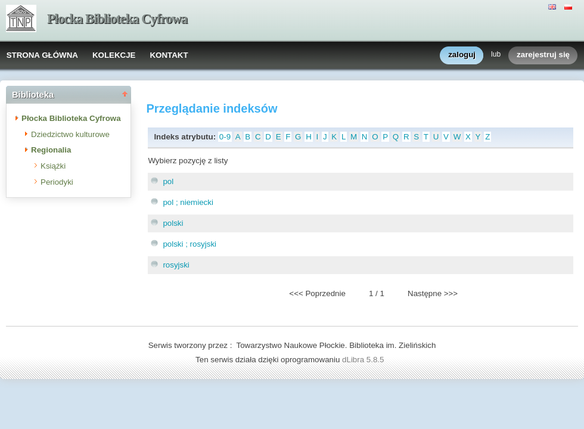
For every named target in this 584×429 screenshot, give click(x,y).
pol (168, 181)
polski (173, 223)
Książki (53, 165)
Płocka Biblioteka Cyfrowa (117, 18)
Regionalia (51, 149)
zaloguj (462, 55)
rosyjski (176, 264)
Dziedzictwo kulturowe (70, 134)
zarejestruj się (543, 55)
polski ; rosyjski (189, 244)
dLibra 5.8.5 (364, 359)
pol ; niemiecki (188, 202)
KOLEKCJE (114, 55)
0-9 (225, 136)
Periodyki (57, 182)
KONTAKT (169, 55)
